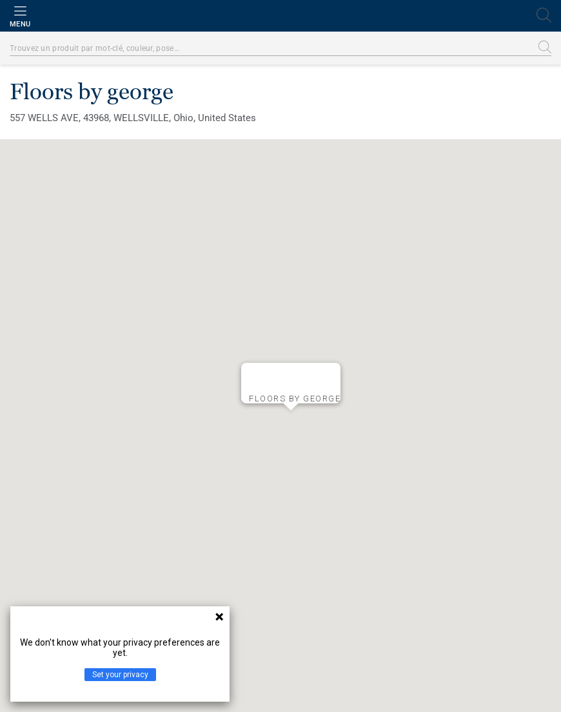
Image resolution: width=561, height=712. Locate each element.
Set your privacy (120, 674)
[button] (290, 420)
